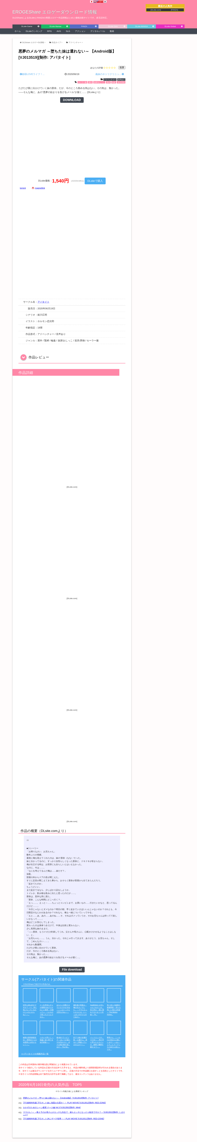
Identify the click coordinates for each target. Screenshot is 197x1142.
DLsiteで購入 (95, 180)
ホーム (18, 31)
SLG (68, 31)
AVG (59, 31)
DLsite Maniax (55, 26)
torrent (23, 188)
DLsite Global (170, 26)
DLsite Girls (113, 26)
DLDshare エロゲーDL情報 (33, 42)
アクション (80, 31)
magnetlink (40, 188)
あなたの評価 (96, 68)
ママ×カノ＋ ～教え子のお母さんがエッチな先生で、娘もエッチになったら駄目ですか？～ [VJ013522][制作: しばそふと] (74, 1113)
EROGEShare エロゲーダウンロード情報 (54, 12)
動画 (112, 31)
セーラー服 (82, 82)
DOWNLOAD (72, 100)
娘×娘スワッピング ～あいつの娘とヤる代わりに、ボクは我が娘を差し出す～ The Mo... (63, 1042)
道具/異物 (121, 82)
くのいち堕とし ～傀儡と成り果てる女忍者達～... (47, 1040)
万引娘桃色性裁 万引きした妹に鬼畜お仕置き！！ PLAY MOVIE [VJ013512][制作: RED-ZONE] (64, 1103)
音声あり (121, 80)
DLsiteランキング (34, 31)
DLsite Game (26, 26)
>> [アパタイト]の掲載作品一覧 (35, 1054)
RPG (49, 31)
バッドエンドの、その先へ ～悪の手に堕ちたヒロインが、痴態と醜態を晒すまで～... (97, 1042)
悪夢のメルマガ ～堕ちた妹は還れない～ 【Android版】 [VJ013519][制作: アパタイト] (60, 1098)
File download (72, 969)
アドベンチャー (75, 42)
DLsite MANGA (141, 26)
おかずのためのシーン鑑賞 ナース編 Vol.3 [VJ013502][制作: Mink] (52, 1107)
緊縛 (108, 82)
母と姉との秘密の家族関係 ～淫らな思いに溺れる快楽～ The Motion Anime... (114, 1010)
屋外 (90, 82)
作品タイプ (56, 42)
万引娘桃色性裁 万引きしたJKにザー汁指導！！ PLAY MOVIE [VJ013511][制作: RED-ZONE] (63, 1119)
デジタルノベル (97, 31)
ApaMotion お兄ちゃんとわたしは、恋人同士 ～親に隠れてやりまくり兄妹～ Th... (97, 1010)
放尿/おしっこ (99, 82)
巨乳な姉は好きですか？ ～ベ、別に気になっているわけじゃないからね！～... (30, 1010)
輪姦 (113, 82)
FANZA (84, 26)
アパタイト (43, 302)
